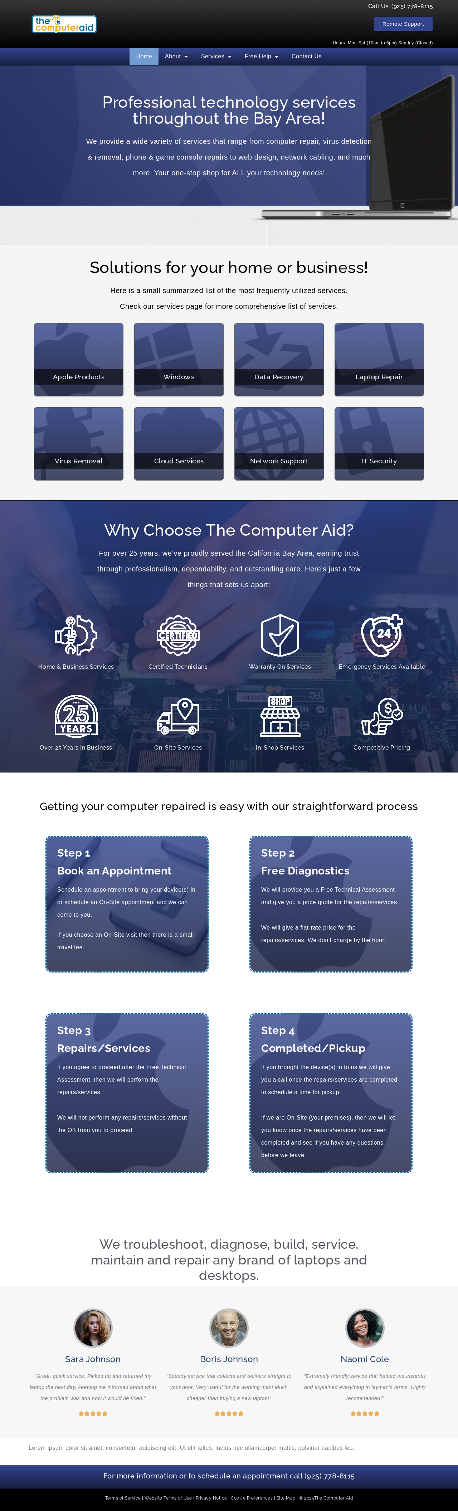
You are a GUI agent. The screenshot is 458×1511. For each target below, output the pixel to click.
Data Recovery (279, 377)
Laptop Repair (379, 377)
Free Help (262, 56)
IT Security (379, 461)
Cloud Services (179, 461)
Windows (179, 377)
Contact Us (307, 56)
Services (216, 56)
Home (144, 56)
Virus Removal (79, 461)
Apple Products (79, 377)
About (176, 56)
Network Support (279, 461)
